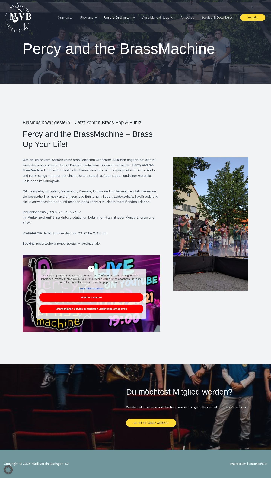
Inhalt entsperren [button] (91, 297)
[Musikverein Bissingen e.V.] (18, 17)
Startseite (70, 17)
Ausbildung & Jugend (160, 17)
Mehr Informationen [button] (91, 288)
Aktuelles (188, 17)
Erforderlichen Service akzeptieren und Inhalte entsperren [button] (91, 308)
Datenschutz (257, 464)
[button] (99, 17)
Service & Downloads (217, 17)
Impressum (237, 464)
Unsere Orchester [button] (123, 17)
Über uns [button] (92, 17)
